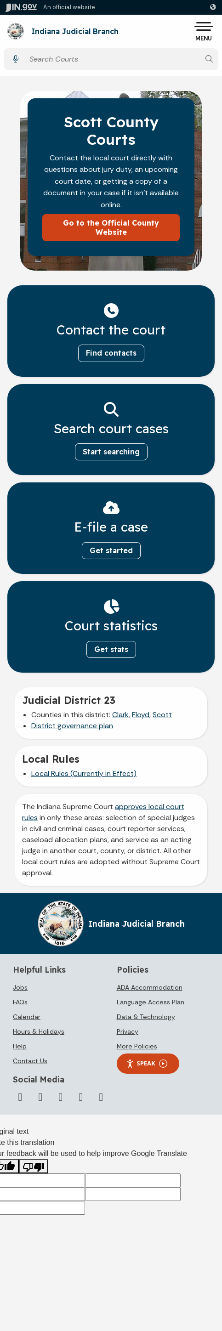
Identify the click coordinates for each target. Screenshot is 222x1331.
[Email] (101, 1097)
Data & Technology (146, 1017)
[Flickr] (81, 1097)
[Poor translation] (33, 1166)
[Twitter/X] (20, 1097)
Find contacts (111, 352)
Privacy (127, 1031)
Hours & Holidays (38, 1031)
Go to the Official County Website (111, 227)
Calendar (26, 1017)
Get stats (111, 649)
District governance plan (72, 726)
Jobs (20, 987)
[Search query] (112, 59)
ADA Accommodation (149, 987)
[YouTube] (40, 1097)
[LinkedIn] (60, 1097)
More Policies (137, 1046)
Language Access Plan (150, 1002)
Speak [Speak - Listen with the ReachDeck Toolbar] (146, 1063)
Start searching (111, 451)
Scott (162, 714)
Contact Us (30, 1061)
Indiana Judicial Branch (75, 32)
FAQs (20, 1002)
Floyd (140, 714)
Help (20, 1046)
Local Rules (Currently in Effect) (84, 773)
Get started (111, 550)
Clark (120, 714)
